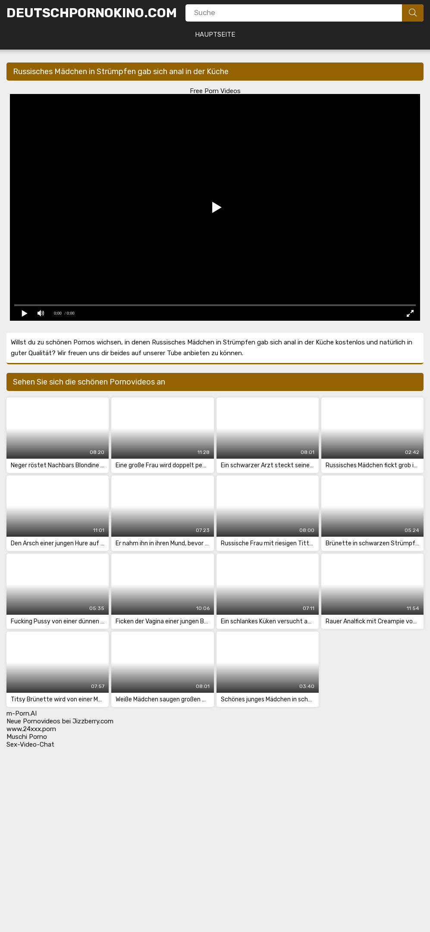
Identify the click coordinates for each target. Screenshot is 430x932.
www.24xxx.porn (31, 729)
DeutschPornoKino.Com (91, 13)
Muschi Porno (26, 737)
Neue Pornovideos (33, 721)
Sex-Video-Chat (30, 744)
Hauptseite (215, 34)
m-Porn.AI (21, 713)
